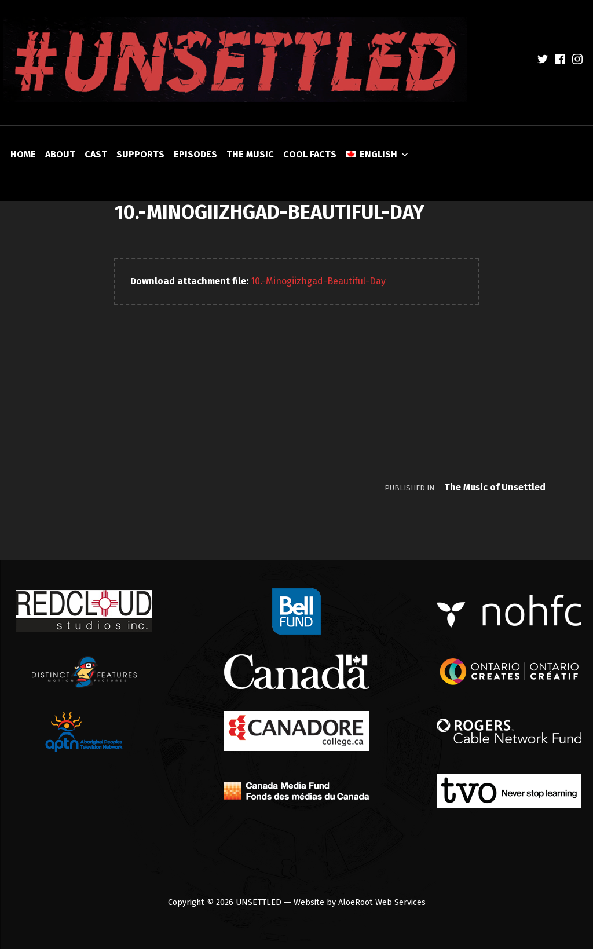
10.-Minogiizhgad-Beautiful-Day (318, 281)
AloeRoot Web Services (382, 902)
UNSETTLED (258, 902)
